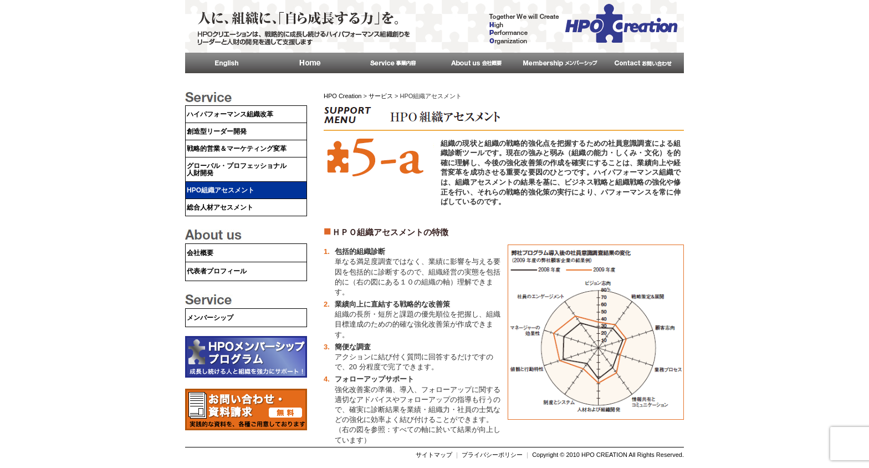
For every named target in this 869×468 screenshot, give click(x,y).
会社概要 (200, 253)
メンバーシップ (210, 318)
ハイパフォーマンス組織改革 (230, 114)
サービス (381, 96)
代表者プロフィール (217, 271)
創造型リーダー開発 (217, 131)
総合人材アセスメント (220, 207)
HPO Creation (342, 96)
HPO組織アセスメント (220, 190)
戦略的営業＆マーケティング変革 (237, 148)
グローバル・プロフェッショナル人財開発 (237, 169)
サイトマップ (434, 454)
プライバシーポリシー (492, 454)
